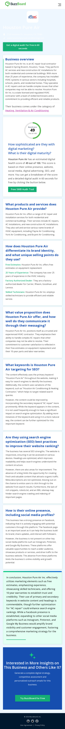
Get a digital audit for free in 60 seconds (22, 47)
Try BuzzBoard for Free (32, 698)
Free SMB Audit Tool (22, 189)
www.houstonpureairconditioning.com (25, 38)
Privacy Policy (40, 725)
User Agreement (26, 725)
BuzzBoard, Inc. (35, 717)
